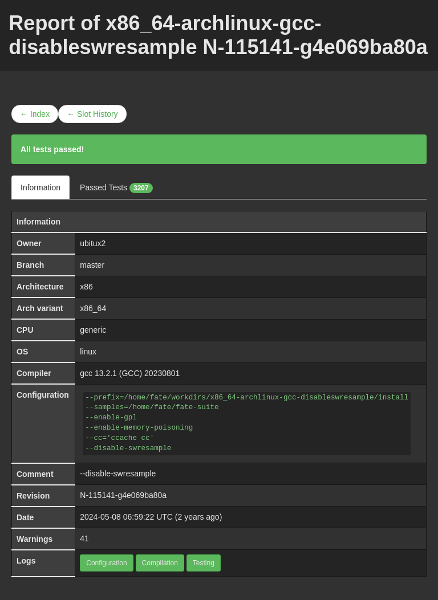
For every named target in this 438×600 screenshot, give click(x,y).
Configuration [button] (106, 563)
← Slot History (92, 114)
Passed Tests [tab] (116, 188)
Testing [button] (203, 563)
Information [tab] (40, 187)
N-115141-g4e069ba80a (123, 495)
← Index (35, 114)
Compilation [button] (160, 563)
